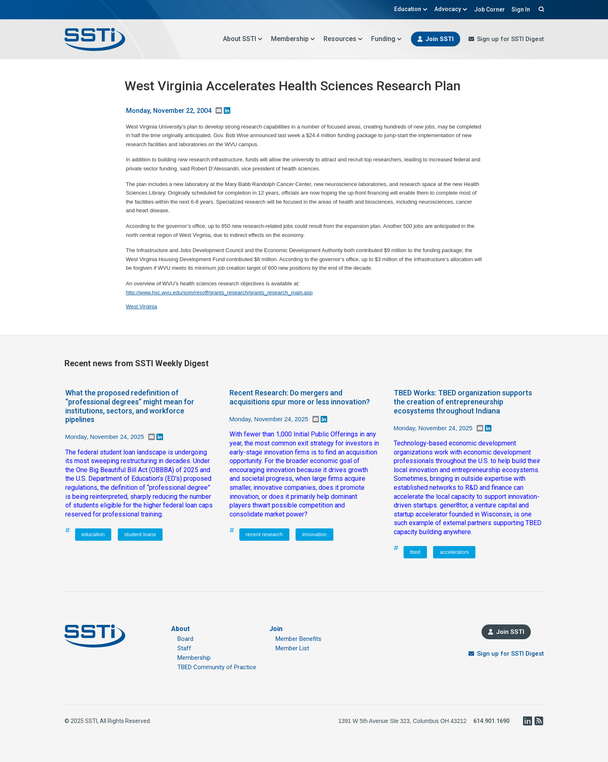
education (93, 534)
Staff (184, 648)
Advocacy (451, 9)
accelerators (454, 552)
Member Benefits (298, 639)
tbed (415, 552)
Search (540, 9)
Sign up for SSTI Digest (510, 39)
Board (185, 639)
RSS (539, 721)
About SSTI (243, 39)
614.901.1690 (491, 721)
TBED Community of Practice (216, 667)
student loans (140, 534)
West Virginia (141, 306)
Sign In (521, 9)
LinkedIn (527, 721)
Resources (343, 39)
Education (411, 9)
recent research (264, 534)
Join (275, 629)
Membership (293, 39)
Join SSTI (439, 39)
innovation (314, 534)
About (180, 629)
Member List (292, 648)
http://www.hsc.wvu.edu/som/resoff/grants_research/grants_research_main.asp (219, 292)
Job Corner (489, 9)
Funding (386, 39)
